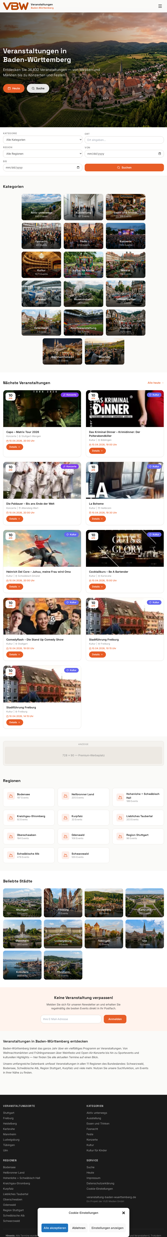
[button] (124, 1213)
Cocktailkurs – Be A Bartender (108, 538)
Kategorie (10, 133)
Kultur (154, 361)
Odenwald (9, 1171)
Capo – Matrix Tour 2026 (22, 398)
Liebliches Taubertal (15, 1160)
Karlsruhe (104, 542)
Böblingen (104, 406)
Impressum (93, 1144)
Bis (5, 161)
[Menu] (160, 6)
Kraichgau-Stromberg (16, 1150)
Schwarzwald (11, 1187)
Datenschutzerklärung (100, 1150)
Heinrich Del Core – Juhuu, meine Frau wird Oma (38, 538)
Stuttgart (21, 610)
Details (14, 413)
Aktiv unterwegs (97, 1079)
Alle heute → (156, 349)
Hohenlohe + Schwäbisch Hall (21, 1144)
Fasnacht (92, 1095)
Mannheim (9, 1100)
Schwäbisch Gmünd (27, 542)
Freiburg (104, 610)
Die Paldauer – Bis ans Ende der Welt (30, 470)
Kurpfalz (8, 1155)
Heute (14, 88)
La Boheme (96, 470)
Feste (90, 1100)
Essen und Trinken (98, 1090)
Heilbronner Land (14, 1139)
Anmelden (115, 985)
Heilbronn (104, 474)
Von (87, 147)
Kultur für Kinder (97, 1117)
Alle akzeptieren (55, 1228)
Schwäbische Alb (14, 1182)
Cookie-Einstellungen (100, 1155)
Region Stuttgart (13, 1176)
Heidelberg (10, 1090)
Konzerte (69, 361)
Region (7, 147)
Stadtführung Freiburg (104, 606)
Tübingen (9, 1111)
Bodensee (9, 1133)
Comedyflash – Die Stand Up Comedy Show (35, 606)
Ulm (5, 1117)
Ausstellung (94, 1084)
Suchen (124, 167)
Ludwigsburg (11, 1106)
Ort (87, 133)
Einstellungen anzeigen (108, 1228)
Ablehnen (78, 1228)
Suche (38, 88)
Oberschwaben (12, 1166)
